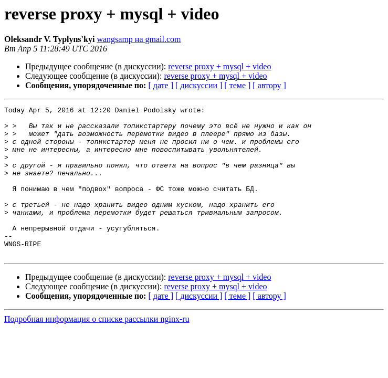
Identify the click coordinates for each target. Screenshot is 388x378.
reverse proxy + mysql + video (219, 66)
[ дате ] (160, 85)
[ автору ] (269, 85)
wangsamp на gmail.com (139, 39)
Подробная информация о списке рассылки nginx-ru (97, 348)
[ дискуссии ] (198, 85)
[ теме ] (237, 85)
